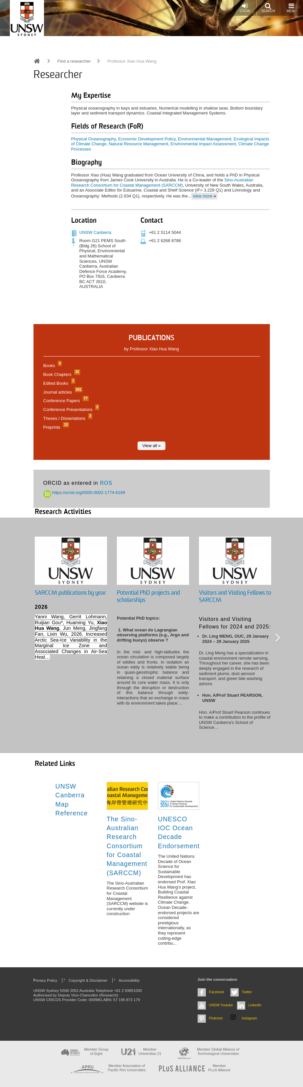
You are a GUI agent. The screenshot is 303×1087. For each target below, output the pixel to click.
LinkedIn (255, 1005)
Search (268, 8)
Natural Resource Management (138, 143)
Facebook (216, 992)
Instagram (249, 1018)
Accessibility (129, 980)
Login (245, 8)
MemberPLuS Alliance (219, 1068)
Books (51, 365)
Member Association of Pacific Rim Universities (127, 1068)
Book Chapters (60, 374)
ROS (106, 483)
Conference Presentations (70, 409)
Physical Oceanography (93, 138)
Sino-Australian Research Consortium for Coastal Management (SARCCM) (162, 182)
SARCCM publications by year (70, 593)
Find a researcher (74, 61)
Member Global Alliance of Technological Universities (218, 1051)
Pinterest (216, 1018)
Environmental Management (204, 138)
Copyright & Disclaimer (88, 980)
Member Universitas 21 (150, 1051)
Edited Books (58, 383)
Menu (291, 8)
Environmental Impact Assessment (203, 143)
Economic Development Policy (147, 138)
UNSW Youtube (221, 1005)
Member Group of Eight (96, 1051)
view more (202, 196)
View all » (151, 445)
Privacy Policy (45, 980)
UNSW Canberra (95, 232)
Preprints (55, 427)
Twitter (247, 992)
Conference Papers (65, 400)
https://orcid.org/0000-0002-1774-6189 (84, 492)
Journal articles (62, 392)
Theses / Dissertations (67, 418)
